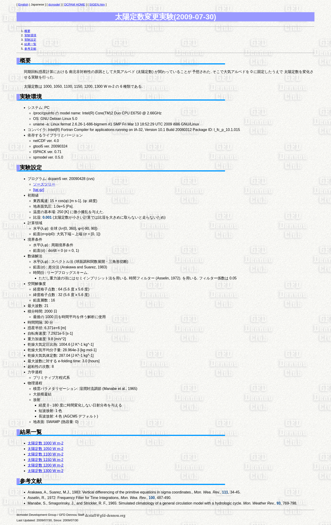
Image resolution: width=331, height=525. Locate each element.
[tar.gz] (38, 190)
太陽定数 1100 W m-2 (45, 454)
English (23, 4)
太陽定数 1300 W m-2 (45, 471)
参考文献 (30, 48)
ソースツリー (44, 184)
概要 (27, 31)
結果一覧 (30, 44)
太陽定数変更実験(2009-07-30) (165, 17)
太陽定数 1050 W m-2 (45, 449)
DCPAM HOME (74, 4)
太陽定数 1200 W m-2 (45, 465)
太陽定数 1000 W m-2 (45, 443)
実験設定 (30, 39)
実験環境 (30, 35)
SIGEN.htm (97, 4)
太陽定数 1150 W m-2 (45, 460)
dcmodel (54, 4)
